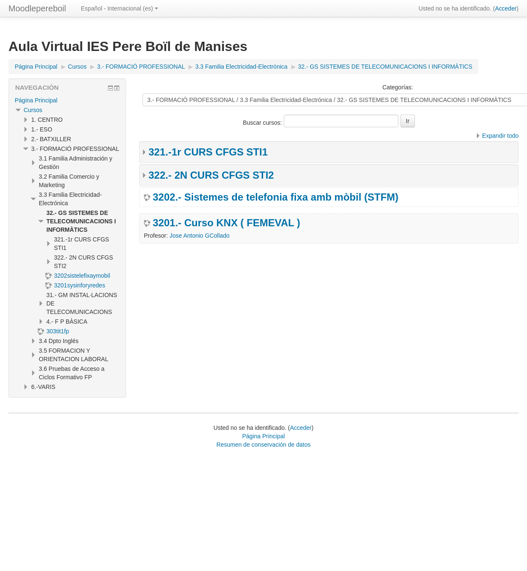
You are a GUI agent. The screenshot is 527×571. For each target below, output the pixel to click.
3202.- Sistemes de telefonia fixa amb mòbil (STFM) (275, 197)
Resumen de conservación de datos (263, 444)
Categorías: (397, 87)
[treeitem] (67, 100)
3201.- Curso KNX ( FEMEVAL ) (226, 223)
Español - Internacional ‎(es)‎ (119, 8)
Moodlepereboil (37, 8)
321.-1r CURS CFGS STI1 (208, 152)
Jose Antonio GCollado (199, 235)
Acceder (505, 8)
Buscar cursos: (263, 122)
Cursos (33, 110)
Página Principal (36, 100)
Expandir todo (500, 135)
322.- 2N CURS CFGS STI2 (211, 175)
